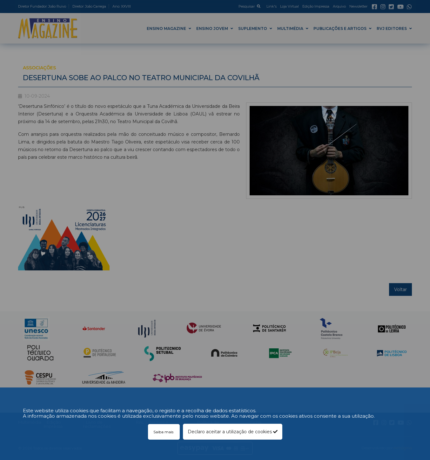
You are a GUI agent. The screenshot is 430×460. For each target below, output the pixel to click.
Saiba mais (163, 431)
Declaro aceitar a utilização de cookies (233, 432)
